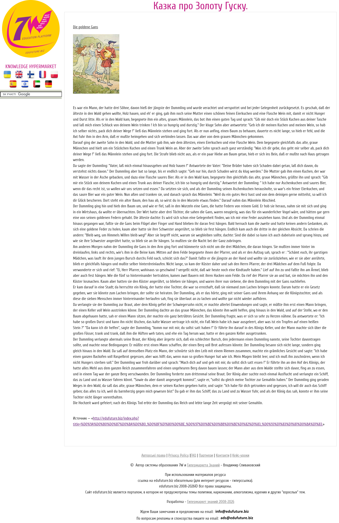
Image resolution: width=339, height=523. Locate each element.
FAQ (193, 455)
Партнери (206, 455)
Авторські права (153, 455)
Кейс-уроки (240, 455)
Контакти (223, 455)
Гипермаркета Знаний (203, 465)
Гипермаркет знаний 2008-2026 (210, 502)
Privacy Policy (178, 455)
